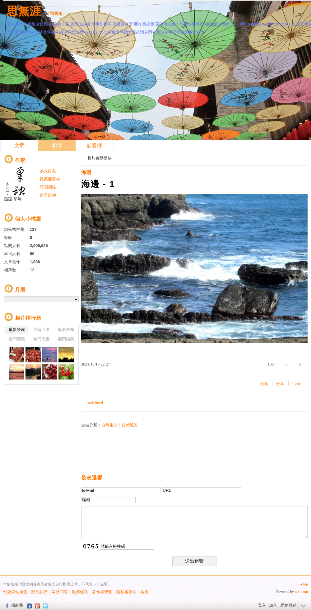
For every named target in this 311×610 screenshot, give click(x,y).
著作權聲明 (102, 591)
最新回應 (41, 329)
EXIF (296, 383)
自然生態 (109, 425)
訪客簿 (94, 145)
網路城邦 (289, 605)
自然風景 (130, 425)
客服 (145, 591)
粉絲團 (17, 605)
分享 (280, 383)
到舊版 (56, 13)
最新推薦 (66, 329)
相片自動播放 (99, 158)
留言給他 (48, 195)
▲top (303, 584)
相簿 (57, 145)
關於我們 (39, 591)
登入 (262, 605)
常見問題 (60, 591)
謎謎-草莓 (12, 199)
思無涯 (24, 11)
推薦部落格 (50, 179)
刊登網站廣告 (15, 591)
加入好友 (48, 171)
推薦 (264, 383)
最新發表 (17, 329)
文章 (19, 145)
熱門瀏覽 (17, 339)
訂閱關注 (48, 187)
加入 (273, 605)
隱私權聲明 (126, 591)
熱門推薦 (66, 339)
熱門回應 (41, 339)
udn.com (301, 591)
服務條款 (80, 591)
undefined (95, 402)
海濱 (86, 172)
